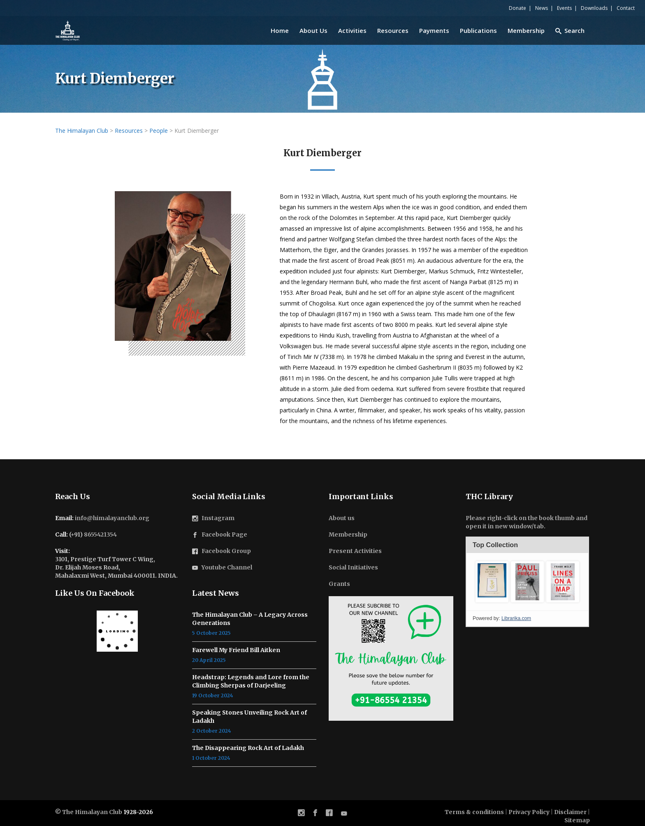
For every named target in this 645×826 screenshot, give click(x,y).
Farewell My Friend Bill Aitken (236, 650)
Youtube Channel (227, 567)
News (541, 8)
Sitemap (577, 820)
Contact (626, 8)
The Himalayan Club (92, 812)
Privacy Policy (529, 812)
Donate (517, 8)
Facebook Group (226, 551)
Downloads (594, 8)
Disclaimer (570, 812)
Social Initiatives (353, 567)
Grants (339, 584)
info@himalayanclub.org (112, 518)
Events (564, 8)
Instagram (218, 518)
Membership (348, 534)
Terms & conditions (474, 812)
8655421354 (100, 534)
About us (342, 518)
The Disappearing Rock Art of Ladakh (248, 748)
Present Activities (355, 551)
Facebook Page (224, 534)
